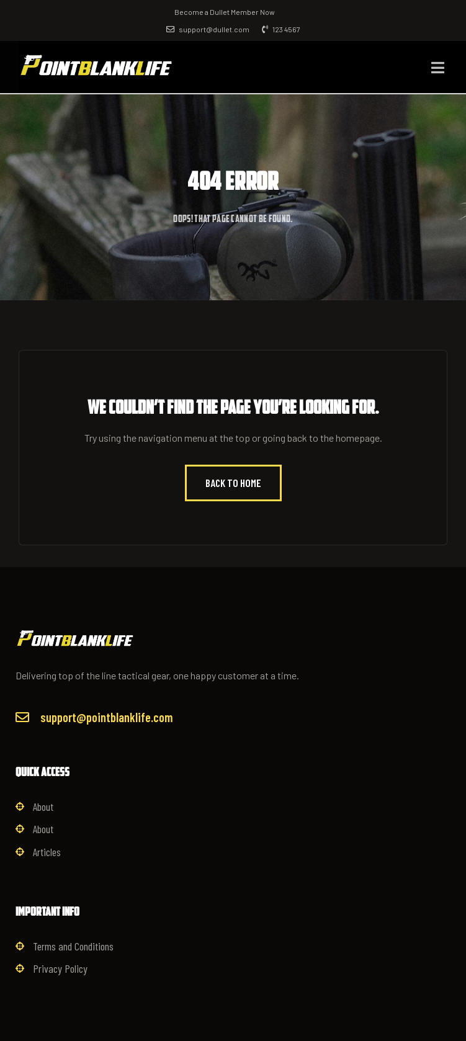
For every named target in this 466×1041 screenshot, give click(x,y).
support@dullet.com (207, 29)
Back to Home (233, 482)
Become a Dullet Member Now (224, 11)
